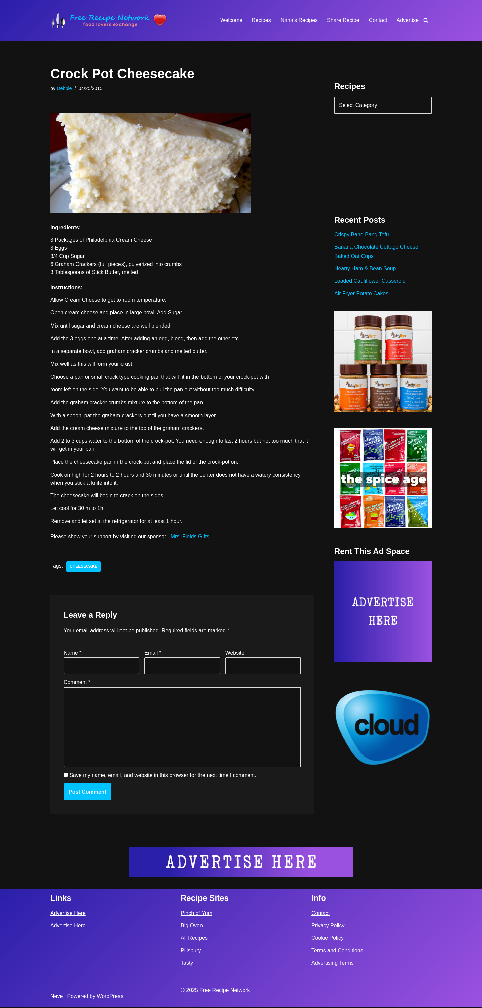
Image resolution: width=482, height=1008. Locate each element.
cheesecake (83, 567)
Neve (56, 997)
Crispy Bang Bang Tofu (361, 235)
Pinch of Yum (196, 914)
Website (235, 653)
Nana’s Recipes (298, 20)
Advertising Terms (332, 964)
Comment (77, 683)
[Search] (425, 20)
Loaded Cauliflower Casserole (370, 281)
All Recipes (194, 939)
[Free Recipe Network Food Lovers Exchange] (108, 20)
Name (72, 653)
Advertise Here (68, 914)
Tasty (187, 964)
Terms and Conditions (337, 952)
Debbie (64, 88)
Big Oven (192, 927)
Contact (378, 20)
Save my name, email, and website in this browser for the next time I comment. (162, 776)
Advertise (407, 20)
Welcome (231, 20)
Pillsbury (191, 952)
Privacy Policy (328, 927)
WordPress (110, 997)
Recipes (261, 20)
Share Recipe (343, 20)
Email (152, 653)
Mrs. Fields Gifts (190, 537)
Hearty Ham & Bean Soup (365, 269)
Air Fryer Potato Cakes (361, 294)
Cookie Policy (327, 939)
